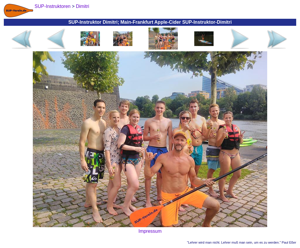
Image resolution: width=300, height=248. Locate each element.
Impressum (149, 231)
